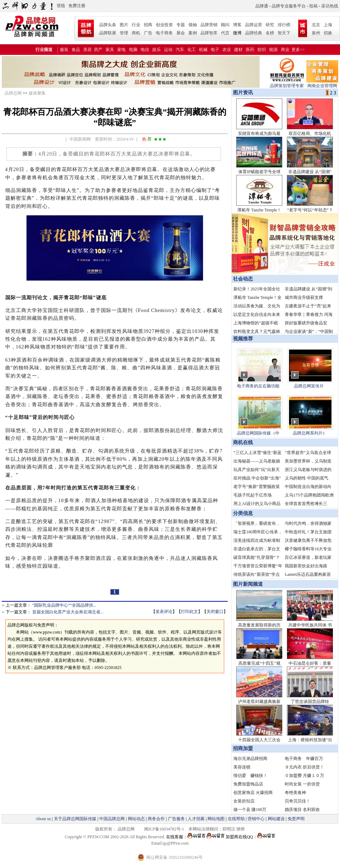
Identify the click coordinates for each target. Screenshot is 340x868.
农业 (226, 49)
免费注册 (76, 5)
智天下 (284, 32)
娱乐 (156, 49)
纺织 (261, 49)
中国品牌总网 (112, 818)
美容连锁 (241, 767)
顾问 (225, 24)
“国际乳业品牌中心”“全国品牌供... (64, 605)
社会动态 (243, 279)
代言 (225, 32)
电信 (145, 49)
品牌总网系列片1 (309, 433)
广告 (148, 32)
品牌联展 (107, 32)
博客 (237, 24)
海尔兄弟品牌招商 (250, 758)
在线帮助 (236, 818)
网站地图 (216, 818)
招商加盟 (243, 748)
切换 (328, 32)
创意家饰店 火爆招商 (253, 792)
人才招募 (196, 818)
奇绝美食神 (295, 792)
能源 (273, 49)
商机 (136, 32)
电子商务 (164, 32)
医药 (250, 49)
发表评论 (163, 611)
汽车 (180, 49)
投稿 (313, 6)
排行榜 (284, 24)
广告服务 (176, 818)
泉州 (316, 32)
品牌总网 (13, 93)
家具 (110, 49)
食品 (76, 49)
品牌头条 (107, 24)
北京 (316, 24)
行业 (136, 24)
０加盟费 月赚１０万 (304, 775)
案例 (192, 32)
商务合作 (156, 818)
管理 (124, 32)
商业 (285, 49)
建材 (238, 49)
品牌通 (261, 6)
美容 (87, 49)
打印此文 (189, 611)
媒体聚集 (37, 93)
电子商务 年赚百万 (304, 758)
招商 (148, 24)
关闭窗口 (214, 611)
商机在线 (243, 442)
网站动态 (136, 818)
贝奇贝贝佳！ (297, 801)
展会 (180, 32)
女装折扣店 (244, 801)
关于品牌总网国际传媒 (75, 818)
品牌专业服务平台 (289, 6)
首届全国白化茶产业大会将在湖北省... (67, 611)
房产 (98, 49)
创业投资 (164, 24)
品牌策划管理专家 (287, 83)
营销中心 (256, 818)
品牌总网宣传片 (309, 386)
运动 (168, 49)
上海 (328, 24)
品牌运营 (253, 24)
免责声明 (296, 818)
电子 (215, 49)
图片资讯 (242, 92)
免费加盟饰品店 (248, 784)
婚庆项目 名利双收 (302, 809)
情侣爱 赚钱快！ (250, 775)
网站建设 (276, 818)
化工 (191, 49)
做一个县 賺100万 (249, 809)
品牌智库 (208, 32)
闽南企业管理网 (322, 83)
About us (43, 818)
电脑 (133, 49)
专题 (180, 24)
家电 (121, 49)
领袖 (192, 24)
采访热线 (329, 6)
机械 (203, 49)
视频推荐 (243, 338)
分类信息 (243, 513)
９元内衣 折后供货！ (304, 767)
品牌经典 (253, 32)
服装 (64, 49)
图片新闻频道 (248, 584)
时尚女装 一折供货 (302, 784)
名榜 (270, 32)
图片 (124, 24)
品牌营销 (208, 24)
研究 (270, 24)
